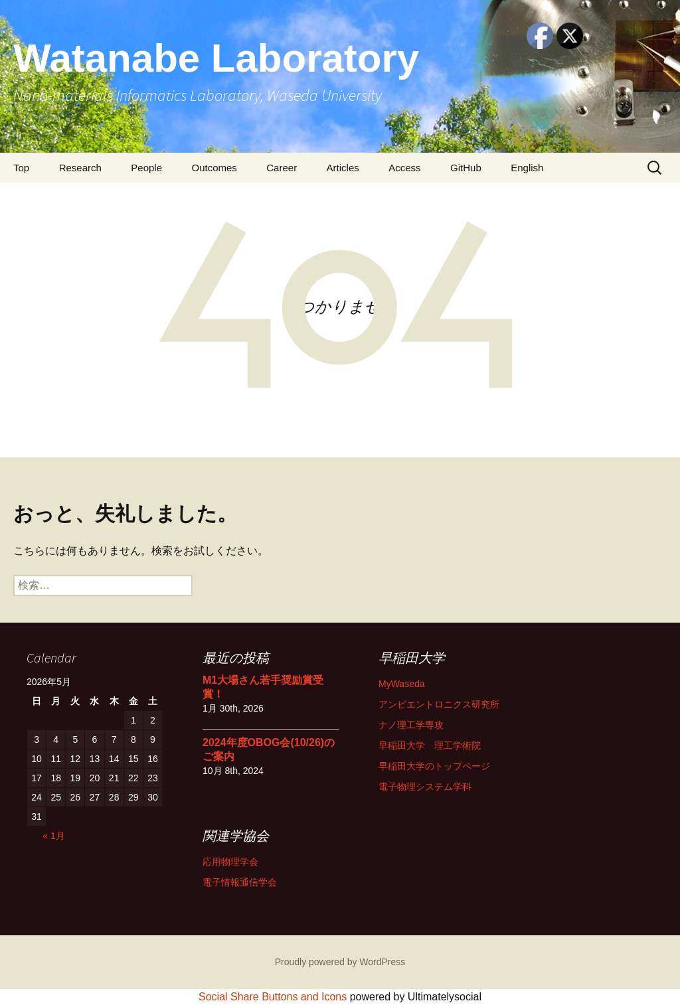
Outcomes (213, 167)
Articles (343, 167)
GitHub (465, 167)
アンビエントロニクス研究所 (439, 704)
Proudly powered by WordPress (340, 962)
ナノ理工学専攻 (411, 725)
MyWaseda (402, 683)
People (146, 167)
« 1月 (53, 835)
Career (281, 167)
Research (80, 167)
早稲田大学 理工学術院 (430, 745)
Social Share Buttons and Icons (273, 996)
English (527, 167)
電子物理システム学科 (425, 786)
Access (404, 167)
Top (21, 167)
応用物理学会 (230, 861)
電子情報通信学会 (240, 882)
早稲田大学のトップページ (434, 766)
